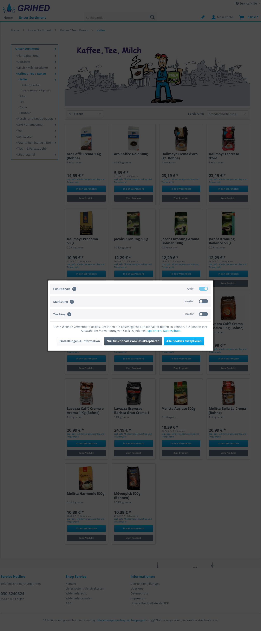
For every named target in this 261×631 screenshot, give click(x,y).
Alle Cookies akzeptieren (184, 341)
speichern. (155, 331)
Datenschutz (171, 331)
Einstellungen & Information (79, 341)
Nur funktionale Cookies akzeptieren (133, 341)
